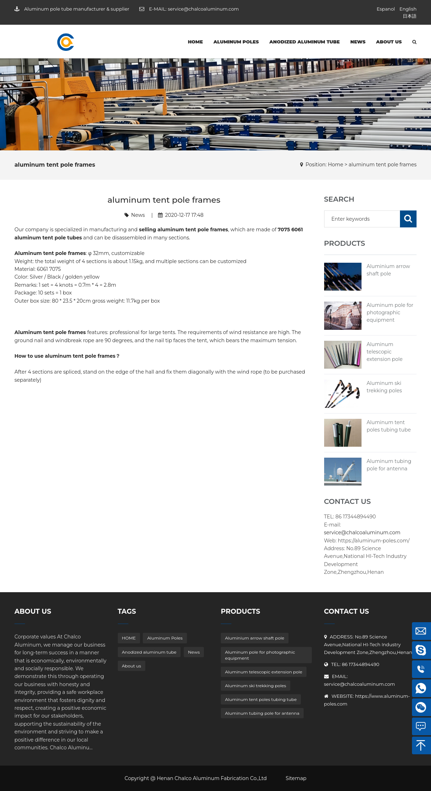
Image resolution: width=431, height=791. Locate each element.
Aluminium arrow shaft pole (254, 638)
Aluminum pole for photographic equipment (390, 312)
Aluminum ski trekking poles (255, 685)
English (408, 9)
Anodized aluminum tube (304, 41)
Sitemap (296, 778)
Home (335, 164)
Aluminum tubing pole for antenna (262, 713)
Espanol (386, 9)
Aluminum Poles (236, 41)
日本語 (410, 16)
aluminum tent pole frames (383, 164)
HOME (195, 41)
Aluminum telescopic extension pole (385, 351)
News (357, 41)
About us (389, 41)
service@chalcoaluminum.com (203, 9)
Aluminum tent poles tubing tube (261, 699)
